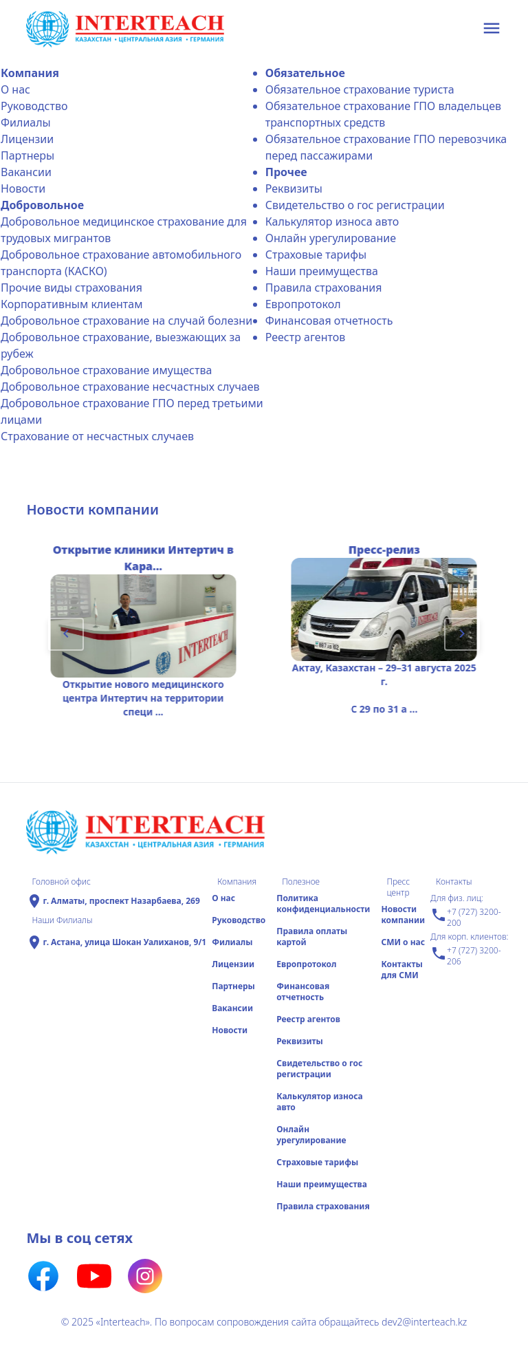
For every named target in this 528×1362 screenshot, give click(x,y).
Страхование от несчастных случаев (97, 436)
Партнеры (27, 155)
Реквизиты (293, 188)
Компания (30, 72)
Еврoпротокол (303, 304)
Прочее (286, 172)
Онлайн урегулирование (330, 238)
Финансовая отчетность (329, 320)
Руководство (34, 106)
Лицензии (27, 139)
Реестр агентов (305, 337)
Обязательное (305, 72)
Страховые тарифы (315, 254)
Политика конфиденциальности (323, 903)
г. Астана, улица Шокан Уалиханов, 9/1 (124, 942)
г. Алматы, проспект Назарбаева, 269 (121, 901)
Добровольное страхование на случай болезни (126, 320)
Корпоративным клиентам (71, 304)
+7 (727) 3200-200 (465, 918)
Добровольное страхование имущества (106, 370)
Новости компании (403, 914)
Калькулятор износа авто (332, 221)
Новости (23, 188)
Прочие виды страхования (71, 287)
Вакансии (26, 172)
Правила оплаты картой (311, 936)
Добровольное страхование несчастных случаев (130, 386)
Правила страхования (323, 287)
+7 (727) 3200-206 (465, 956)
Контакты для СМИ (401, 969)
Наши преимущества (321, 271)
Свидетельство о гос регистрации (355, 205)
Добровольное (42, 205)
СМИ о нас (403, 942)
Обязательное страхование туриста (359, 89)
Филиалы (26, 122)
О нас (15, 89)
